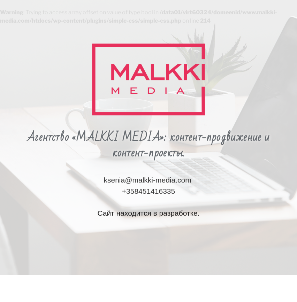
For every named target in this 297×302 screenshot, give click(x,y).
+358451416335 (148, 172)
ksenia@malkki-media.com (147, 161)
